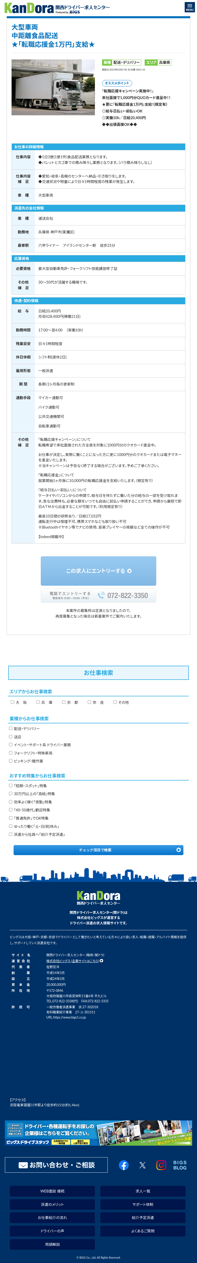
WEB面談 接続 (52, 1191)
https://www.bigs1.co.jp (69, 1017)
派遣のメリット (52, 1204)
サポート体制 (142, 1204)
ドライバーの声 (52, 1231)
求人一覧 (142, 1191)
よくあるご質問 (143, 1231)
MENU (189, 7)
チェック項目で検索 (95, 850)
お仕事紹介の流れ (52, 1217)
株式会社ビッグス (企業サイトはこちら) (72, 961)
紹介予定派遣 (143, 1217)
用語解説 (52, 1244)
